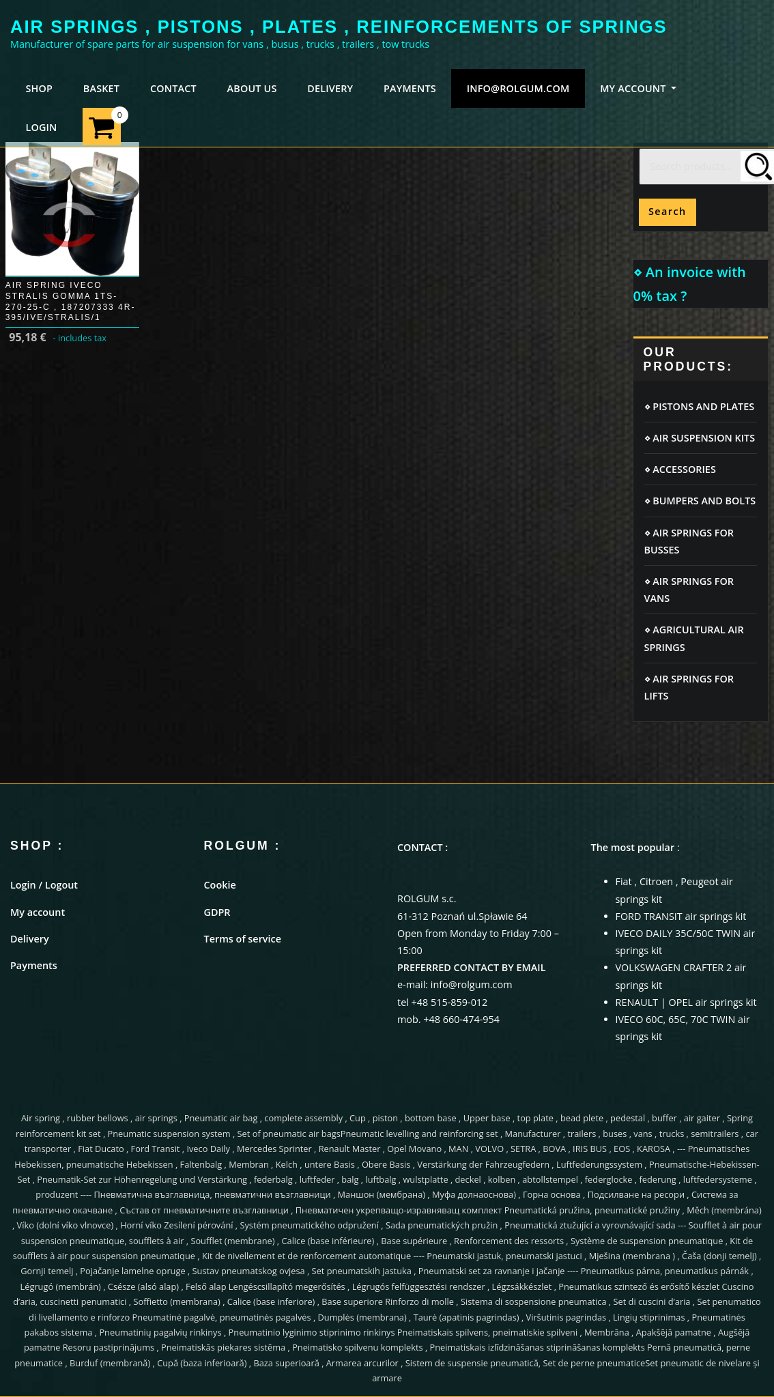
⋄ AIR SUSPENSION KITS (700, 437)
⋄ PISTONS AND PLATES (699, 406)
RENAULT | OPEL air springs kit (686, 1002)
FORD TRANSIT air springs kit (681, 916)
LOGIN (41, 127)
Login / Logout (44, 884)
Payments (33, 965)
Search (667, 211)
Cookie (220, 884)
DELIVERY (330, 88)
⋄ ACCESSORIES (680, 469)
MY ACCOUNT (638, 88)
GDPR (217, 912)
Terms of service (242, 938)
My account (37, 912)
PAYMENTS (410, 88)
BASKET (101, 88)
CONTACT (173, 88)
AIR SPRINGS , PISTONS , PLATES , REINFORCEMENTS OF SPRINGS (339, 26)
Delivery (29, 938)
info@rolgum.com (518, 88)
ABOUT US (252, 88)
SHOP (39, 88)
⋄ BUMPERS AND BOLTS (700, 500)
